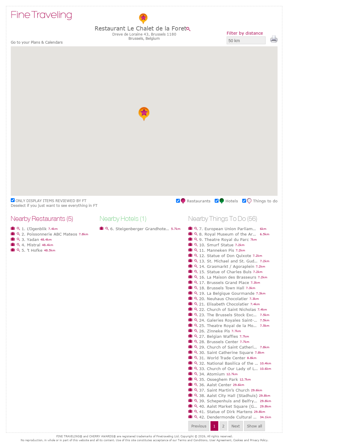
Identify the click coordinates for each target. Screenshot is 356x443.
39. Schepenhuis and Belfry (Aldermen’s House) (228, 400)
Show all (254, 426)
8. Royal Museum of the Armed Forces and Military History (228, 234)
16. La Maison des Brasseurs (227, 277)
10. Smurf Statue (216, 244)
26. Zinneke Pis (214, 331)
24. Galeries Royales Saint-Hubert (228, 320)
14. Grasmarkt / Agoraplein (226, 266)
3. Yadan (30, 239)
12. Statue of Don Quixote (225, 255)
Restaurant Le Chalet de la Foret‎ (140, 28)
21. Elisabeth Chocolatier (224, 304)
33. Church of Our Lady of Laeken (228, 368)
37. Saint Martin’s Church (224, 390)
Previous (198, 426)
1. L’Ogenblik (34, 228)
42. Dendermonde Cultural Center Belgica (228, 417)
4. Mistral (31, 244)
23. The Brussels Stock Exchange (228, 314)
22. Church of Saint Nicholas (227, 309)
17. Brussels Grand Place (224, 282)
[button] (144, 114)
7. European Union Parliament (228, 228)
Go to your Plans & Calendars (37, 42)
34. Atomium (212, 374)
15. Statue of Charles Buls (225, 271)
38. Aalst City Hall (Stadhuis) (228, 395)
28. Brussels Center (218, 341)
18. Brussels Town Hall (221, 287)
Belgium (153, 38)
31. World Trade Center (222, 357)
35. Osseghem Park (218, 379)
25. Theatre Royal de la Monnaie (228, 325)
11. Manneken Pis (216, 250)
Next (235, 426)
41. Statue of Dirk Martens (225, 411)
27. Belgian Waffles (218, 336)
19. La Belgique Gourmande (226, 293)
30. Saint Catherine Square (226, 352)
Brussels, (137, 38)
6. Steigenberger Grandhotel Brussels (139, 228)
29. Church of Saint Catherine (228, 347)
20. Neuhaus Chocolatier (223, 298)
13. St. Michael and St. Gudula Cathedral (228, 261)
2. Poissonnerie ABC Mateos (49, 234)
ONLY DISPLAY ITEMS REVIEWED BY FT (51, 200)
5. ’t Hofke (32, 250)
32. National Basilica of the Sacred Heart (228, 363)
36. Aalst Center (215, 384)
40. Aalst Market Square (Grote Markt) (228, 406)
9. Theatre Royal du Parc (224, 239)
